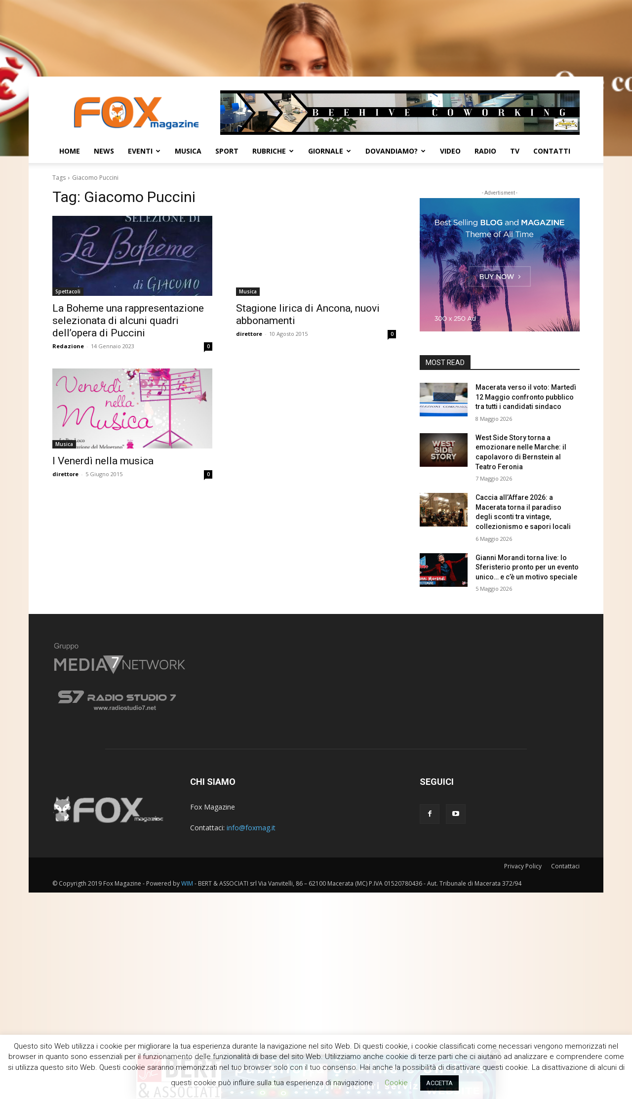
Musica (188, 151)
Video (450, 151)
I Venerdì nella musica (103, 461)
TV (514, 151)
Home (69, 151)
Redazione (68, 346)
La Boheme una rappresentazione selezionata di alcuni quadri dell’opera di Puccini (128, 320)
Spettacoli (67, 291)
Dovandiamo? (395, 151)
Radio (485, 151)
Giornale (329, 151)
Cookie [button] (396, 1082)
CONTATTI (551, 151)
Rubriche (273, 151)
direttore (249, 333)
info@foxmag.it (251, 827)
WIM (187, 883)
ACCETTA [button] (439, 1083)
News (104, 151)
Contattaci (565, 866)
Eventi (144, 151)
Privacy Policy (523, 866)
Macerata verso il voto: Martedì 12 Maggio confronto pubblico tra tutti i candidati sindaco (525, 396)
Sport (226, 151)
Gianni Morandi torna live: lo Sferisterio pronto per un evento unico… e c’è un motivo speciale (527, 567)
